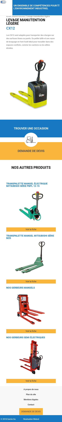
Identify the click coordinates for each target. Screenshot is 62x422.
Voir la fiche (31, 229)
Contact (31, 405)
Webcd (36, 419)
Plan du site (31, 394)
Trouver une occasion (31, 128)
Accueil (8, 16)
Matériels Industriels (18, 16)
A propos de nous (31, 389)
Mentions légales (31, 399)
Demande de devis (31, 151)
